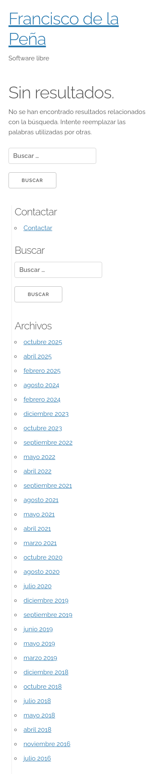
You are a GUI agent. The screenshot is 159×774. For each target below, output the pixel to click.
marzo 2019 (40, 658)
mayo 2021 (39, 514)
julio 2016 (37, 758)
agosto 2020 (41, 572)
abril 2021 (37, 528)
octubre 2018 (42, 686)
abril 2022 (37, 471)
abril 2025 (37, 356)
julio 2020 (37, 586)
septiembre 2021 (47, 485)
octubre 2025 (42, 342)
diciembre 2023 (45, 414)
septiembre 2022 (48, 442)
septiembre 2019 (47, 615)
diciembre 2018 (45, 672)
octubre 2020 (42, 557)
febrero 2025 (41, 371)
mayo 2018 (39, 715)
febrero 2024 (41, 399)
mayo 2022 (39, 457)
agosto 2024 (41, 385)
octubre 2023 (42, 428)
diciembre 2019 (45, 600)
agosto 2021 (41, 500)
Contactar (37, 228)
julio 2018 (37, 701)
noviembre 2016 (46, 744)
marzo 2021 (39, 543)
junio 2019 (38, 629)
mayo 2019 (39, 643)
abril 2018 (37, 729)
